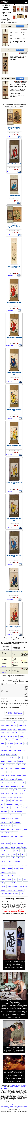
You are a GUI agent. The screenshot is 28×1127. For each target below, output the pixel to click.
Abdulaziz (13, 725)
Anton (16, 782)
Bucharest (20, 843)
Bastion (11, 811)
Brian (2, 843)
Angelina (19, 775)
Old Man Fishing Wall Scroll (14, 195)
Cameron (9, 850)
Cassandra (4, 868)
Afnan (10, 736)
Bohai (21, 836)
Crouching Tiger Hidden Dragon (15, 890)
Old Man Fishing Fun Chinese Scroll (14, 337)
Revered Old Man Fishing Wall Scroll (14, 373)
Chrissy (3, 879)
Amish (2, 768)
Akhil (25, 743)
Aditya (12, 732)
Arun (11, 793)
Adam (2, 732)
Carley (8, 858)
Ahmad (15, 736)
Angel (7, 775)
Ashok (21, 793)
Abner (15, 729)
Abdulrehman (22, 725)
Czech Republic (9, 893)
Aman (25, 757)
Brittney (8, 843)
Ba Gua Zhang (9, 804)
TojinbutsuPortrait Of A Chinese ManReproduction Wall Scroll (14, 127)
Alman (8, 754)
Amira (24, 765)
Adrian (22, 732)
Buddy (13, 847)
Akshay (7, 747)
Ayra (17, 800)
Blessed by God (5, 836)
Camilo (22, 850)
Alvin (20, 757)
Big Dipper (19, 829)
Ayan (8, 800)
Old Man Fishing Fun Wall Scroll (14, 302)
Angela (13, 775)
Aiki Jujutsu (9, 740)
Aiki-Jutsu (24, 740)
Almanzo (14, 754)
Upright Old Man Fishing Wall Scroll (14, 555)
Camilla (16, 850)
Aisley (16, 743)
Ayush (21, 800)
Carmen (10, 861)
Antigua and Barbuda (6, 782)
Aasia (2, 725)
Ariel (6, 790)
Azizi (2, 804)
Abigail (10, 729)
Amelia (3, 765)
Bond (2, 840)
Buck (2, 847)
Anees (2, 775)
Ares (2, 790)
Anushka (13, 786)
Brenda (8, 840)
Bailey (21, 804)
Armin (2, 793)
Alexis (10, 750)
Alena (23, 747)
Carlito (18, 858)
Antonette (22, 782)
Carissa (14, 854)
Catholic (22, 868)
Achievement (21, 729)
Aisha (11, 743)
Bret (19, 840)
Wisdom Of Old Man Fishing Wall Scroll (14, 482)
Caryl (21, 865)
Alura (15, 757)
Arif (16, 790)
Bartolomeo (4, 811)
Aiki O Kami (17, 740)
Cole (2, 883)
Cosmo (9, 886)
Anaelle (17, 768)
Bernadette (4, 822)
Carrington (4, 865)
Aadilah (8, 722)
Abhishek (3, 729)
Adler (17, 732)
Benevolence (9, 818)
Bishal (2, 833)
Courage (14, 886)
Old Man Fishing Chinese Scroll (14, 164)
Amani (10, 761)
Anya (18, 786)
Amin (13, 765)
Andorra (3, 772)
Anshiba (20, 779)
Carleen (24, 854)
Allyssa (3, 754)
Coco (24, 879)
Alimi (15, 750)
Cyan (2, 893)
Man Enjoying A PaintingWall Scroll (14, 266)
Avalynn (3, 800)
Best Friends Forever (6, 825)
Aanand (20, 722)
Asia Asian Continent (6, 797)
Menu (24, 2)
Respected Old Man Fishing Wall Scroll (14, 409)
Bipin (25, 829)
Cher (14, 872)
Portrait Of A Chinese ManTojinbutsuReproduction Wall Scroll (14, 225)
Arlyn (24, 790)
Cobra (19, 879)
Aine (7, 743)
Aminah (19, 765)
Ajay (21, 743)
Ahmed (21, 736)
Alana (18, 747)
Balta (2, 808)
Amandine (4, 761)
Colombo (13, 883)
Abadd (7, 725)
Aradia (23, 786)
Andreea (20, 772)
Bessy (10, 822)
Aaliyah (14, 722)
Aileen (2, 743)
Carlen (3, 858)
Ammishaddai (9, 768)
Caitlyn (18, 847)
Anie (2, 779)
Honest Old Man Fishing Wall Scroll (14, 627)
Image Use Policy (5, 1106)
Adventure (4, 736)
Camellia (3, 850)
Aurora (21, 797)
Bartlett (25, 808)
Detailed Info (10, 136)
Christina (9, 879)
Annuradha (13, 779)
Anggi (24, 775)
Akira (2, 747)
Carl (19, 854)
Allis (23, 750)
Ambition (20, 761)
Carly (23, 858)
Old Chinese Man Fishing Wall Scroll (14, 519)
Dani (21, 893)
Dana (16, 893)
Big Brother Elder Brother (8, 829)
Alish (19, 750)
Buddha (7, 847)
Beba (24, 815)
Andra (8, 772)
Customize (20, 26)
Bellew (3, 818)
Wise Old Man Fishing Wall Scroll (14, 592)
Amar (15, 761)
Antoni (3, 786)
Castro (10, 868)
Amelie (8, 765)
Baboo (16, 804)
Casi (25, 865)
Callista (24, 847)
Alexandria (4, 750)
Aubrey (16, 797)
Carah (8, 854)
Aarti (25, 722)
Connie (25, 883)
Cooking (3, 886)
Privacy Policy (13, 1106)
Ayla (13, 800)
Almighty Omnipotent (7, 757)
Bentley (17, 818)
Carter (16, 865)
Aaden (2, 722)
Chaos (9, 872)
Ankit (6, 779)
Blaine (15, 833)
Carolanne (17, 861)
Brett (23, 840)
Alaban (13, 747)
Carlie (13, 858)
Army (7, 793)
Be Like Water (19, 811)
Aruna (16, 793)
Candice (3, 854)
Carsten (10, 865)
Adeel (7, 732)
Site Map (14, 1104)
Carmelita (3, 861)
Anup (7, 786)
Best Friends (17, 822)
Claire (14, 879)
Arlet (19, 790)
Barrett (14, 808)
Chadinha (3, 872)
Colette (7, 883)
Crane (25, 886)
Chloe (20, 875)
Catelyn (16, 868)
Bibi (15, 825)
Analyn (23, 768)
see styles (3, 656)
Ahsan (2, 740)
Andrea (14, 772)
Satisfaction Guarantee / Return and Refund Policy (17, 1107)
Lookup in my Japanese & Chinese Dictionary (15, 713)
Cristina (3, 890)
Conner (19, 883)
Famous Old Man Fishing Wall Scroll (14, 446)
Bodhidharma (14, 836)
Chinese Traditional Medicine (9, 875)
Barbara (8, 808)
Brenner (13, 840)
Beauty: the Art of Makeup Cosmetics (11, 815)
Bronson (14, 843)
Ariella (11, 790)
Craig (20, 886)
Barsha (19, 808)
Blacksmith (9, 833)
